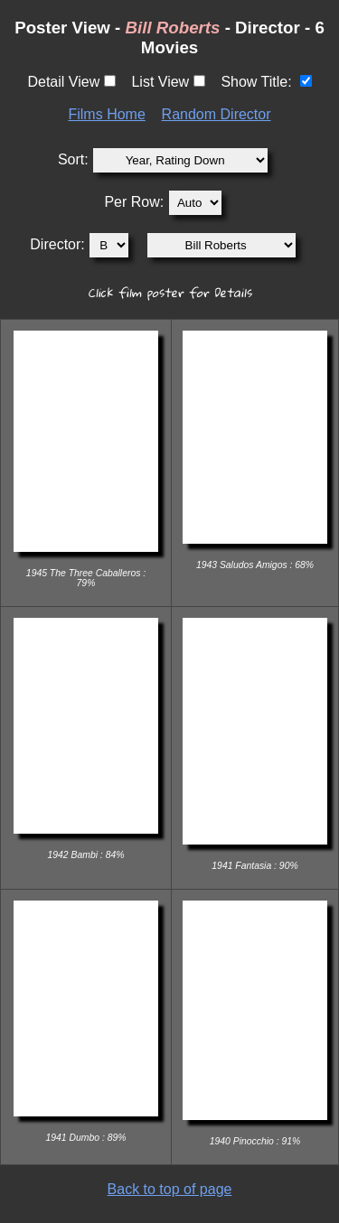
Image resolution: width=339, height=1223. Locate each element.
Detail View (63, 81)
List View (160, 81)
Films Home (106, 114)
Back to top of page (170, 1189)
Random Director (216, 114)
